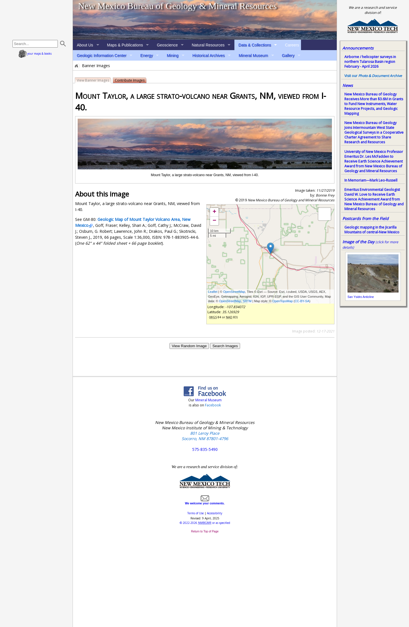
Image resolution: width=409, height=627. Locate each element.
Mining (172, 55)
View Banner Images (93, 80)
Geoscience (167, 45)
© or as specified (205, 523)
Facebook (213, 405)
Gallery (288, 55)
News (347, 85)
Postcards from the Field (365, 218)
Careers (292, 45)
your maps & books (35, 54)
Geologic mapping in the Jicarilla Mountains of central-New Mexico (371, 229)
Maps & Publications (125, 45)
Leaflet (212, 291)
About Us (85, 45)
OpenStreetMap (234, 291)
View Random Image (189, 346)
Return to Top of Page (205, 531)
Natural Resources (208, 45)
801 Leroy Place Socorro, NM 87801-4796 (205, 435)
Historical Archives (208, 55)
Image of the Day (358, 241)
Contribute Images (130, 80)
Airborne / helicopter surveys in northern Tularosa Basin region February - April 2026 (370, 61)
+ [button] (214, 212)
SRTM (247, 301)
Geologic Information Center (101, 55)
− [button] (214, 221)
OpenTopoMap (282, 301)
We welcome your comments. (205, 502)
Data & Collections (254, 45)
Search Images (225, 346)
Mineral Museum (253, 55)
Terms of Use (195, 513)
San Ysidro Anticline (360, 296)
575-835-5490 (205, 449)
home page (36, 20)
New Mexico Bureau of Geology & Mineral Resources (177, 6)
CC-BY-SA (302, 301)
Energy (146, 55)
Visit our (373, 75)
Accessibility (214, 513)
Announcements (358, 48)
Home (76, 66)
